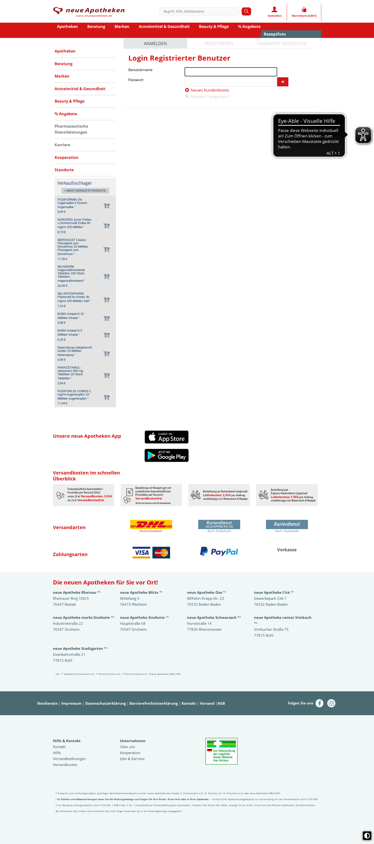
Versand (207, 703)
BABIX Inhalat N (70, 316)
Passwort (135, 79)
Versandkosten (65, 764)
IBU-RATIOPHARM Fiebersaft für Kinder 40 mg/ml (74, 297)
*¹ (144, 617)
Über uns (127, 746)
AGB (221, 703)
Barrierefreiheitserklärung (154, 703)
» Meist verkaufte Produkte (85, 190)
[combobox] (201, 11)
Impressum (71, 703)
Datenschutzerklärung (105, 703)
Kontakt (189, 703)
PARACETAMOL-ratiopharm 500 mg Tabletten (70, 373)
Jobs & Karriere (132, 758)
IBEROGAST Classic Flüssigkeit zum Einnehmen (72, 247)
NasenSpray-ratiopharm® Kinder (74, 351)
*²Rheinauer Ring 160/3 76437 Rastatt (76, 598)
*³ (214, 617)
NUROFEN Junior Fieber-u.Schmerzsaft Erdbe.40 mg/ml (74, 223)
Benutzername (140, 69)
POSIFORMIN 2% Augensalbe (72, 203)
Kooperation (130, 752)
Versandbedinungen (69, 758)
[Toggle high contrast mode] (367, 835)
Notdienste (47, 703)
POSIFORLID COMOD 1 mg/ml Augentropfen (74, 395)
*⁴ (80, 648)
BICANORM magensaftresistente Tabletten (71, 273)
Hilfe (57, 752)
